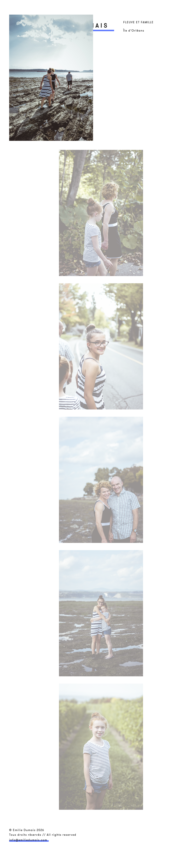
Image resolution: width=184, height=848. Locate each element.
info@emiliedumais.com (28, 840)
